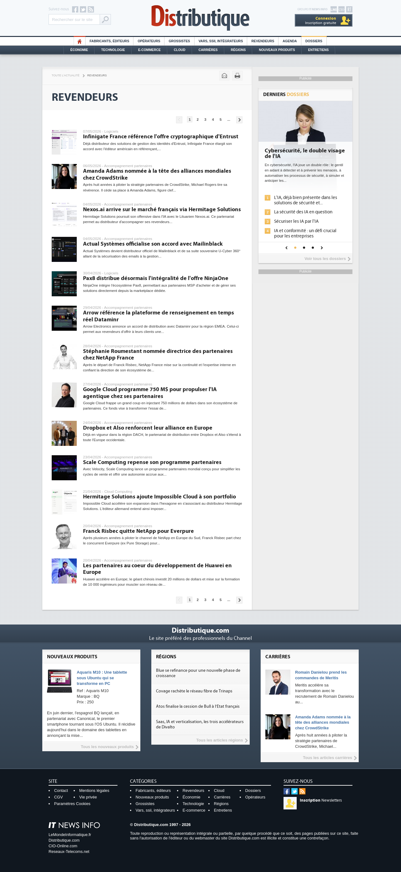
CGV (58, 797)
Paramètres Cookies (72, 803)
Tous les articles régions (219, 740)
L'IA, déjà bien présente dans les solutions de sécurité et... (305, 200)
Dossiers (313, 41)
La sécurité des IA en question (303, 212)
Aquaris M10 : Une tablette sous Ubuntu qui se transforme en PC (102, 678)
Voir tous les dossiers (325, 258)
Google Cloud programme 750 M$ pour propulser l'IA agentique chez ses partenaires (150, 393)
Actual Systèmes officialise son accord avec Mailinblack (153, 244)
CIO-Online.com (63, 846)
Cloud (179, 50)
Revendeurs (262, 41)
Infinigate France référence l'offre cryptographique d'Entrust (160, 136)
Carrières (208, 50)
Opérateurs (149, 41)
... (228, 119)
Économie (79, 50)
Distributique (200, 18)
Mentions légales (94, 790)
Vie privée (88, 797)
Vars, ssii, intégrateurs (155, 810)
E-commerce (149, 50)
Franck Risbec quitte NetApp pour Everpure (138, 531)
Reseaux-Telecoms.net (69, 851)
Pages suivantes (239, 119)
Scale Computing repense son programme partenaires (152, 462)
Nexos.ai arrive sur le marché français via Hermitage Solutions (162, 209)
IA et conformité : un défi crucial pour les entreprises (305, 233)
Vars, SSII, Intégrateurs (221, 41)
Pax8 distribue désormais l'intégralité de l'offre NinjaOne (155, 278)
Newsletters (321, 800)
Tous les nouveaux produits (107, 746)
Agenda (290, 41)
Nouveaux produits (152, 797)
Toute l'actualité (66, 75)
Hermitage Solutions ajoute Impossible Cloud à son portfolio (159, 496)
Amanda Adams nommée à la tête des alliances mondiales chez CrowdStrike (323, 723)
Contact (61, 790)
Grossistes (179, 41)
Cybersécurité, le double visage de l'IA (305, 153)
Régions (238, 50)
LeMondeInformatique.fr (70, 834)
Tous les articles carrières (327, 757)
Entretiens (318, 50)
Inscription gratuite (320, 20)
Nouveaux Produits (277, 50)
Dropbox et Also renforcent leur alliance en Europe (147, 428)
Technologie (113, 50)
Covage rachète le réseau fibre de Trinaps (194, 691)
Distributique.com (64, 840)
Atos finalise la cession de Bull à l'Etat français (198, 706)
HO (80, 41)
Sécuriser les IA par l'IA (296, 221)
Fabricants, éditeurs (109, 41)
